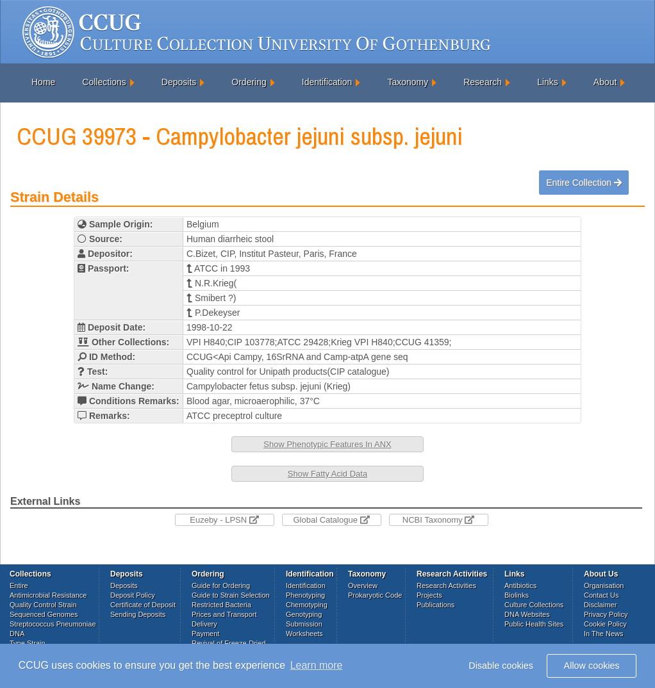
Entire (19, 585)
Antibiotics (520, 585)
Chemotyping (307, 605)
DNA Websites (527, 614)
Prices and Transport (224, 614)
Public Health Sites (533, 624)
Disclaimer (600, 605)
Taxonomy (407, 82)
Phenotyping (305, 595)
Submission (304, 624)
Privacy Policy (605, 614)
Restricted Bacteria (221, 605)
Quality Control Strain (43, 605)
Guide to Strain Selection (231, 595)
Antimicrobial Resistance (48, 595)
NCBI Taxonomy (438, 520)
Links (547, 82)
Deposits (179, 82)
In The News (604, 633)
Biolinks (516, 595)
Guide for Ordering (221, 585)
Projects (429, 595)
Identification (327, 82)
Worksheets (304, 633)
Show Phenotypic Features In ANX (327, 444)
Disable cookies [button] (500, 665)
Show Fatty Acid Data (327, 474)
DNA (17, 633)
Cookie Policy (605, 624)
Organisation (604, 585)
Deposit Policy (132, 595)
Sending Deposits (137, 614)
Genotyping (304, 614)
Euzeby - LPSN (224, 520)
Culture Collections (533, 605)
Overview (362, 585)
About (605, 82)
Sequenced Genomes (44, 614)
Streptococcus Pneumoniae (53, 624)
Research (482, 82)
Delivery (204, 624)
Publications (435, 605)
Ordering (248, 82)
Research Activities (446, 585)
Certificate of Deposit (143, 605)
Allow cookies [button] (592, 665)
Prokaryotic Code (375, 595)
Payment (205, 633)
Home (43, 82)
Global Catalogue (331, 520)
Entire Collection (584, 182)
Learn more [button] (316, 665)
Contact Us (601, 595)
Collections (104, 82)
